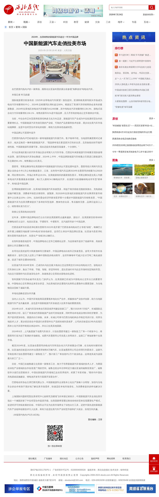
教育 (76, 22)
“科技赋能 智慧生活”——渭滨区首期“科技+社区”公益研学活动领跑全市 (133, 126)
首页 (11, 27)
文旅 (97, 22)
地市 (120, 22)
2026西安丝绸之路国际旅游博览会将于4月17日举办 (133, 145)
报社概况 (32, 458)
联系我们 (127, 458)
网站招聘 (111, 458)
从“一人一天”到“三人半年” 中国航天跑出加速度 (135, 79)
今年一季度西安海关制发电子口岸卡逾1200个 (132, 152)
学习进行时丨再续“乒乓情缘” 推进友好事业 (138, 55)
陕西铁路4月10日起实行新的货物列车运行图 (132, 132)
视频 (25, 22)
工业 (51, 22)
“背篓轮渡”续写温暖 (123, 107)
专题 (134, 22)
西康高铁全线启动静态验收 (124, 139)
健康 (87, 22)
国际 (24, 27)
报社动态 (64, 458)
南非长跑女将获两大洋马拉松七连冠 (135, 67)
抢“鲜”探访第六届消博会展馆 (127, 96)
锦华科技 (124, 470)
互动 (146, 22)
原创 (39, 22)
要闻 (10, 22)
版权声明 (95, 458)
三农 (108, 22)
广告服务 (48, 458)
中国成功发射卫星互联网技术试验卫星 (132, 90)
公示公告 (79, 458)
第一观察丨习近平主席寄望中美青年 (135, 61)
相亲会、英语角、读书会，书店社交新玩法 (134, 73)
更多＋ (152, 118)
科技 (65, 22)
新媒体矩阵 (148, 14)
